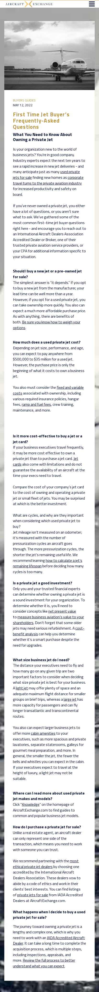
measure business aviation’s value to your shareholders (48, 620)
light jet (22, 688)
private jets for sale (32, 895)
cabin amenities (43, 733)
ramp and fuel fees (36, 404)
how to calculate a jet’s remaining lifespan (47, 563)
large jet (70, 699)
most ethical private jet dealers (46, 863)
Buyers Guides (24, 100)
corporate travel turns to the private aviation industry (48, 180)
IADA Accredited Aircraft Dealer (49, 940)
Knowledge (30, 804)
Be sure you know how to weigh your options (46, 325)
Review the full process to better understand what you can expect (44, 963)
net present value (62, 611)
